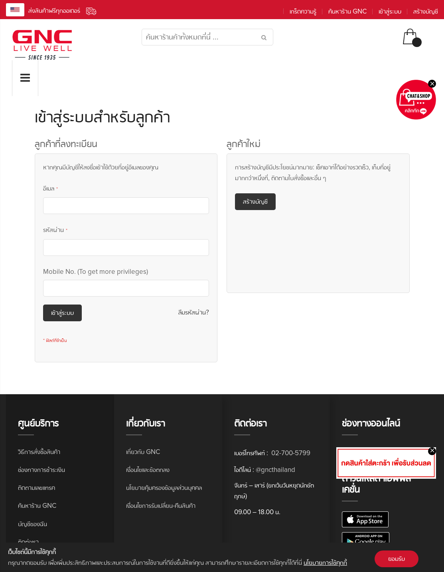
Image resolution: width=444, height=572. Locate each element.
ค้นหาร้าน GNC (347, 11)
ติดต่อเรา (28, 542)
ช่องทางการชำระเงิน (41, 470)
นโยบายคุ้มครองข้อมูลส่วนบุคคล (164, 488)
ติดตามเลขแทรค (36, 488)
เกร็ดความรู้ (303, 11)
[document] (222, 557)
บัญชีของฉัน (32, 524)
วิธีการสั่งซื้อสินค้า (39, 452)
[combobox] (207, 37)
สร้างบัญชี (425, 11)
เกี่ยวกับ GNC (143, 452)
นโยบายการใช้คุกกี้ (325, 562)
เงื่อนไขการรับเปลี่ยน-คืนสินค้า (160, 505)
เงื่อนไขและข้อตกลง (148, 470)
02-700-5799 (290, 453)
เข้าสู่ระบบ (390, 11)
